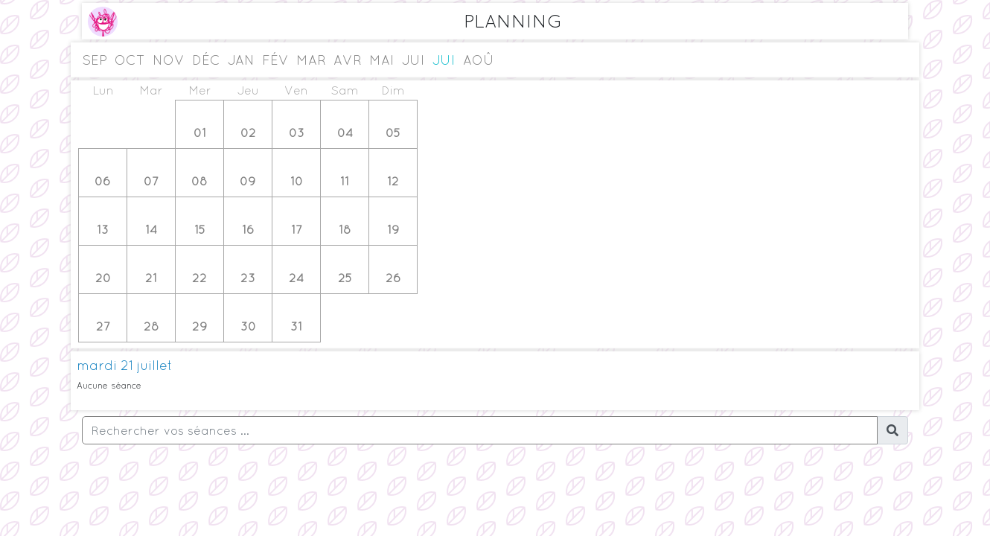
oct (130, 60)
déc (206, 60)
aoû (478, 60)
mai (382, 60)
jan (241, 60)
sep (94, 60)
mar (311, 60)
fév (275, 60)
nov (169, 60)
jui (413, 60)
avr (347, 60)
